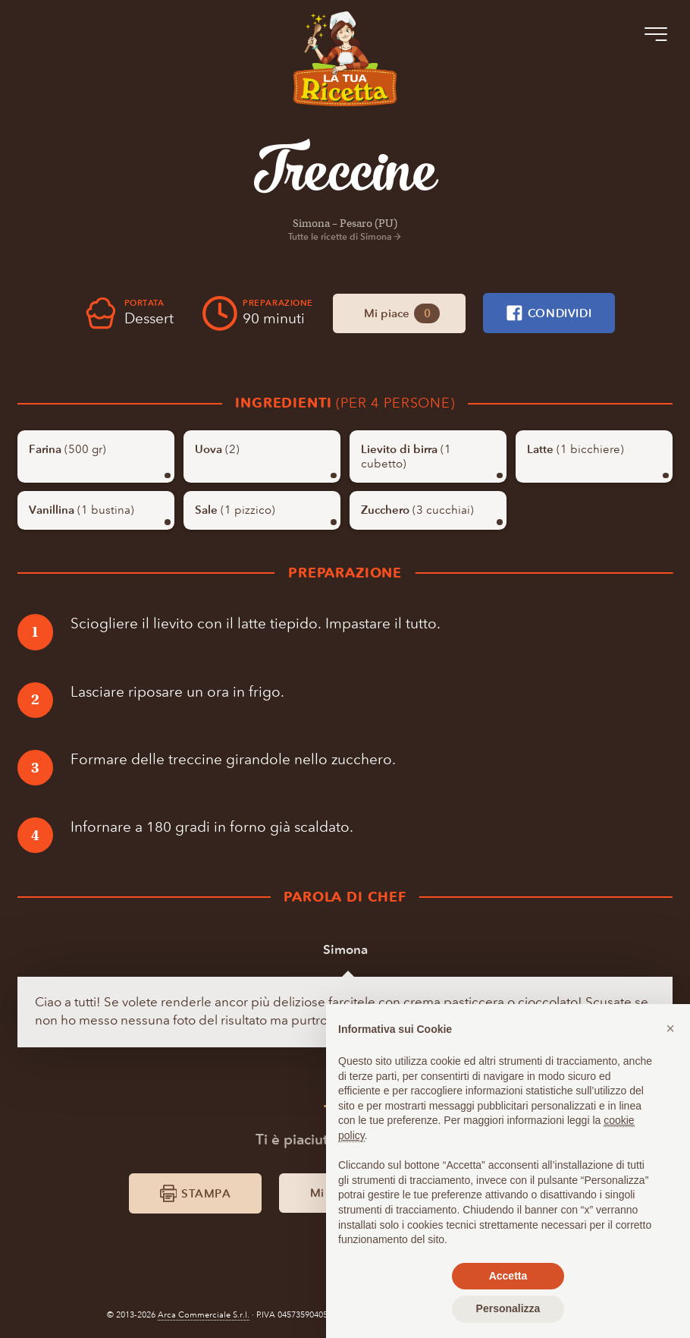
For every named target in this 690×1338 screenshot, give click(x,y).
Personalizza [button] (508, 1308)
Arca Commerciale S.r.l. (203, 1315)
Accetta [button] (508, 1276)
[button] (670, 1028)
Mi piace (402, 314)
